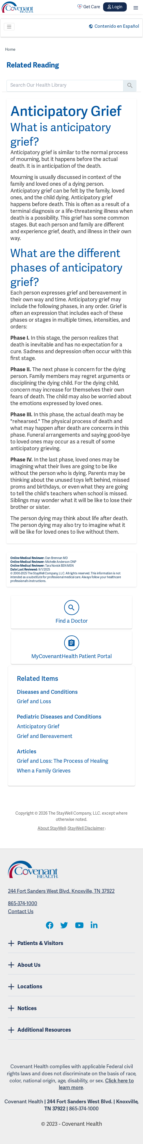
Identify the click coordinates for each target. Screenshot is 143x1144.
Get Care (88, 7)
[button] (136, 7)
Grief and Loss (34, 701)
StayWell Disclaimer (86, 828)
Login (115, 6)
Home (10, 49)
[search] (65, 85)
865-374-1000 (22, 903)
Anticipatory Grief (38, 726)
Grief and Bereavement (44, 736)
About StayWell (52, 828)
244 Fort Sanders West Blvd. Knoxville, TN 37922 (61, 891)
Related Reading (32, 65)
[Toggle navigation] (9, 27)
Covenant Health (23, 1101)
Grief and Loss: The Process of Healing (62, 760)
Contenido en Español (117, 26)
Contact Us (20, 911)
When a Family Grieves (44, 770)
